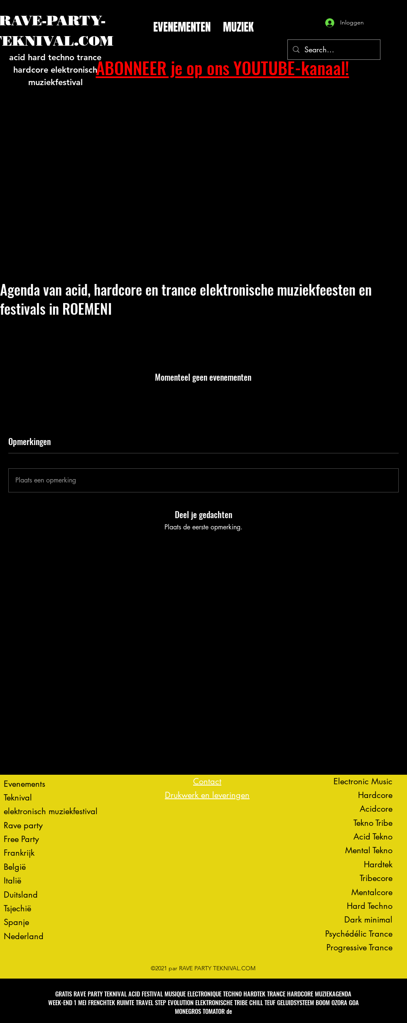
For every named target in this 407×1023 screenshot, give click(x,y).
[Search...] (333, 50)
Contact (207, 781)
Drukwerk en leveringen (207, 795)
